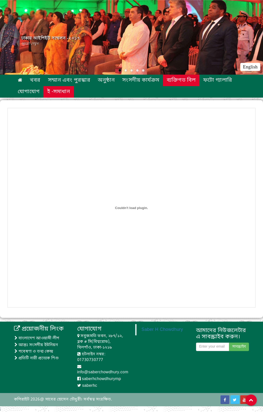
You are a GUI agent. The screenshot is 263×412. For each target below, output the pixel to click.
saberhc (89, 386)
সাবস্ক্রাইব (239, 346)
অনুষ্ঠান (106, 80)
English (250, 66)
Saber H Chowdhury (162, 330)
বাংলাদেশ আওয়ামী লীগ (37, 338)
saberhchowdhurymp (101, 379)
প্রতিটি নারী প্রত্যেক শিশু (36, 358)
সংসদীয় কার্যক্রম (140, 80)
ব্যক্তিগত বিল (181, 80)
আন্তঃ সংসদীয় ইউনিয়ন (36, 345)
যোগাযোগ (29, 91)
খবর (35, 80)
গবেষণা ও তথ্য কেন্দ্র (33, 351)
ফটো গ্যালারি (217, 80)
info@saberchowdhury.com (102, 372)
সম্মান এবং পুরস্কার (69, 80)
